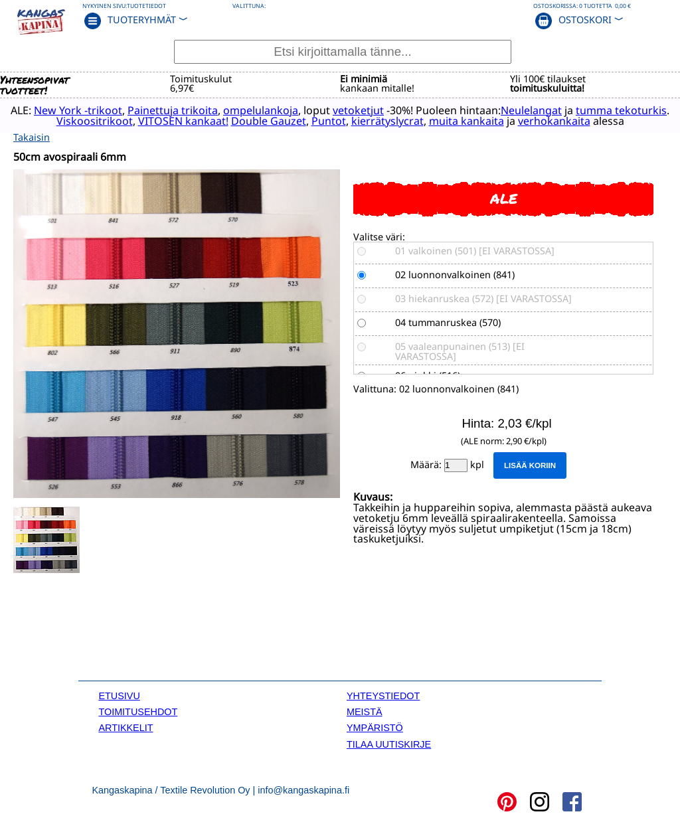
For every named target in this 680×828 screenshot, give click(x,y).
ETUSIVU (118, 696)
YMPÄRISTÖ (375, 727)
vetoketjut (358, 110)
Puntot (328, 121)
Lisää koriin (530, 465)
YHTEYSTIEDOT (383, 696)
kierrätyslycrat (387, 121)
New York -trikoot (78, 110)
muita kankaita (466, 121)
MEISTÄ (364, 711)
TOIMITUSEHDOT (137, 711)
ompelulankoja (260, 110)
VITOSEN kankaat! (183, 121)
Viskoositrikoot (94, 121)
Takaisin (31, 137)
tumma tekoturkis (621, 110)
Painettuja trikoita (173, 110)
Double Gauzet (268, 121)
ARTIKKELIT (125, 727)
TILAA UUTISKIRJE (389, 744)
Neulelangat (531, 110)
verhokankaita (554, 121)
